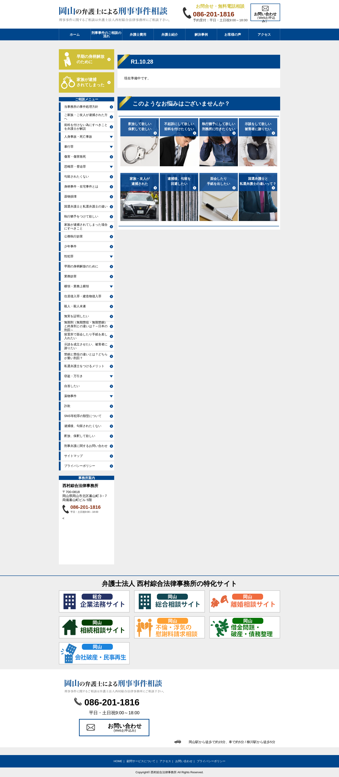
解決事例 (201, 34)
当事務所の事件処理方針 (81, 106)
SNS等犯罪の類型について (83, 416)
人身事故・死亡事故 (78, 136)
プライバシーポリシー (79, 466)
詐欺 (67, 406)
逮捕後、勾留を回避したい (179, 181)
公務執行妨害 (73, 236)
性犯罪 (68, 256)
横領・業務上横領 (76, 286)
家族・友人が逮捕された (140, 181)
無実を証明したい (76, 316)
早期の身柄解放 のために (90, 59)
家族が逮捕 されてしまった (90, 82)
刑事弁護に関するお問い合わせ (86, 446)
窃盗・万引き (73, 376)
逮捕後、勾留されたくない (82, 426)
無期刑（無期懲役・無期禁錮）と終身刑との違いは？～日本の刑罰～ (86, 326)
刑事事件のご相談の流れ (106, 34)
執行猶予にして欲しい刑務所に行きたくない (218, 126)
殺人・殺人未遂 (75, 306)
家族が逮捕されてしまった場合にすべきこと (86, 226)
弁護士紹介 (169, 34)
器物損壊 (70, 196)
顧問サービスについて (141, 761)
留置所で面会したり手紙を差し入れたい (86, 336)
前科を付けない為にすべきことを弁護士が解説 (86, 126)
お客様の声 (232, 34)
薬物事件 (70, 396)
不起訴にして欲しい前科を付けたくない (179, 126)
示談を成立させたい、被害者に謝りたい (86, 346)
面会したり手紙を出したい (218, 181)
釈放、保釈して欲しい (79, 436)
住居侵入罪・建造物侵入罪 (82, 296)
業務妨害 (70, 276)
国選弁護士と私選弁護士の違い (86, 206)
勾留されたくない (76, 176)
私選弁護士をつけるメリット (84, 366)
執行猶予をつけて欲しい (81, 216)
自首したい (72, 386)
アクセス (264, 34)
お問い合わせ (184, 761)
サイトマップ (73, 456)
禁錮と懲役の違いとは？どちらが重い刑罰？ (86, 356)
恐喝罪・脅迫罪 (75, 166)
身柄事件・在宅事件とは (81, 186)
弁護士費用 (138, 34)
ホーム (75, 34)
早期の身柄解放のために (81, 266)
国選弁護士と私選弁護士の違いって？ (258, 181)
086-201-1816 (85, 507)
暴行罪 (68, 146)
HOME (118, 761)
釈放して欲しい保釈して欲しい (139, 126)
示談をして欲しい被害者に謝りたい (258, 126)
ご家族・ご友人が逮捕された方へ (86, 116)
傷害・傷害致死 (75, 156)
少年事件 (70, 246)
